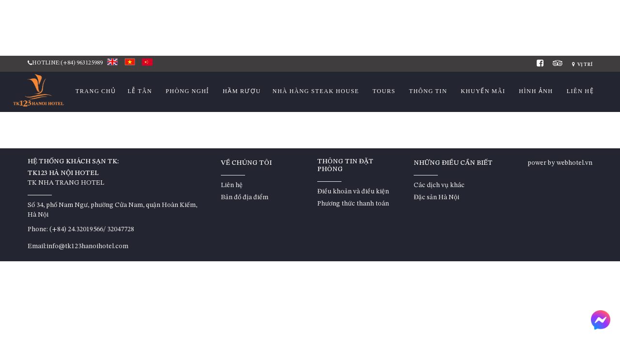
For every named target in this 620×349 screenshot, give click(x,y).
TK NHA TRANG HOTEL (66, 182)
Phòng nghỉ (187, 91)
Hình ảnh (536, 91)
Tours (383, 91)
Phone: (38, 229)
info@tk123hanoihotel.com (87, 246)
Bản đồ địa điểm (244, 197)
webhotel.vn (574, 162)
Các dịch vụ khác (439, 185)
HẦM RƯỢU (242, 91)
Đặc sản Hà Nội (436, 197)
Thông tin (428, 91)
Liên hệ (580, 91)
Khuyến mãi (483, 91)
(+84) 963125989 (82, 63)
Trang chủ (96, 91)
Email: (37, 246)
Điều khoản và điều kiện (353, 191)
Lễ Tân (139, 91)
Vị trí (582, 64)
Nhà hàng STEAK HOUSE (316, 91)
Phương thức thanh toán (353, 203)
